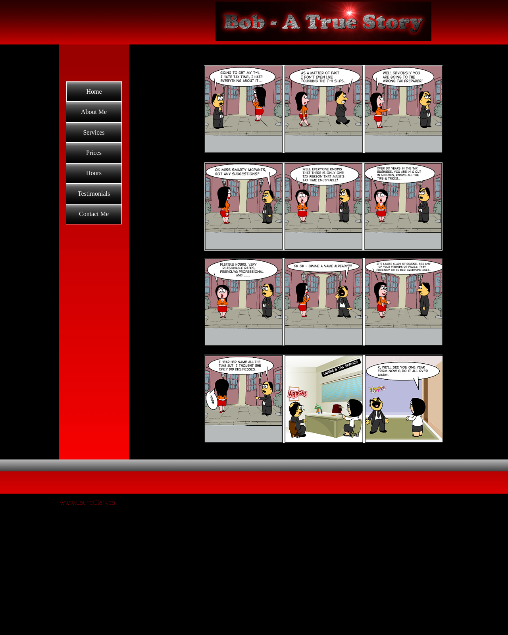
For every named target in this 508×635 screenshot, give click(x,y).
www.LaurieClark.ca (87, 502)
